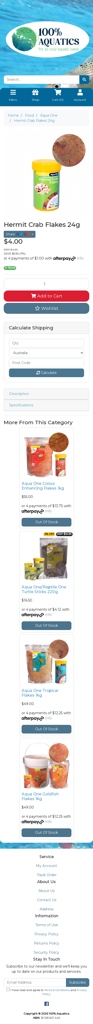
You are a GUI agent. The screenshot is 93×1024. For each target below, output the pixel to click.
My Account (46, 866)
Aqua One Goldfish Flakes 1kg (40, 796)
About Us (46, 891)
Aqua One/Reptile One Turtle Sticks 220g (44, 589)
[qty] (46, 343)
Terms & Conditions (57, 990)
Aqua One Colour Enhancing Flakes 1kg (43, 486)
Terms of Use (46, 925)
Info (80, 258)
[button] (46, 308)
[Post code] (46, 363)
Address (47, 909)
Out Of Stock (46, 522)
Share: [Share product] (18, 234)
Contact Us (46, 900)
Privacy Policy (46, 934)
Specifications (21, 405)
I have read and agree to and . (46, 992)
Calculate (46, 372)
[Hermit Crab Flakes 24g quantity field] (46, 283)
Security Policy (46, 952)
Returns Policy (46, 943)
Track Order (47, 875)
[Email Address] (35, 982)
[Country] (46, 353)
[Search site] (84, 79)
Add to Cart (46, 295)
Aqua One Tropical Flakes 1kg (40, 693)
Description (19, 394)
